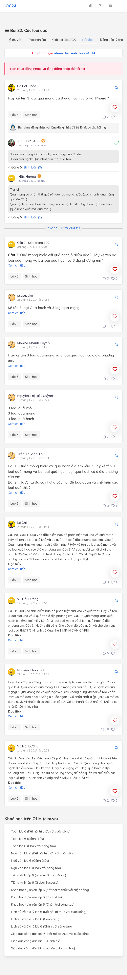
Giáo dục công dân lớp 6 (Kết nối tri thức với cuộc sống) (50, 934)
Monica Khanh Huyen (33, 343)
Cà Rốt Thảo (26, 86)
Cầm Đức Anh (29, 141)
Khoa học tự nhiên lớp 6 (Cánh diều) (36, 897)
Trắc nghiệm (37, 40)
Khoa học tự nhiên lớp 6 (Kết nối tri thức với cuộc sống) (50, 890)
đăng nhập (62, 69)
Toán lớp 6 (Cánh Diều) (27, 839)
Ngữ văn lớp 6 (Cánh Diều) (30, 860)
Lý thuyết (14, 40)
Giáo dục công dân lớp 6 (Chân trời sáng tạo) (43, 948)
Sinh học (31, 115)
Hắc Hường (27, 176)
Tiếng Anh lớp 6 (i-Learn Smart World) (38, 875)
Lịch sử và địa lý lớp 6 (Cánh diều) (35, 919)
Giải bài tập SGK (64, 40)
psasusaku (25, 295)
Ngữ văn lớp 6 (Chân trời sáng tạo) (36, 868)
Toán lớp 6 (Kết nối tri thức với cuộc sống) (40, 831)
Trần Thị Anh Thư (31, 454)
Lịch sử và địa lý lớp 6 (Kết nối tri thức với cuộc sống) (48, 912)
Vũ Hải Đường (27, 599)
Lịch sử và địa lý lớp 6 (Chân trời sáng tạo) (41, 926)
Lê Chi (22, 523)
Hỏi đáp (87, 40)
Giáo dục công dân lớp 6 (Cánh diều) (37, 941)
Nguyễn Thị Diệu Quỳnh (35, 396)
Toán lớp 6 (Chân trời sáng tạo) (33, 846)
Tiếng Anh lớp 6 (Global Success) (34, 882)
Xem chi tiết (16, 265)
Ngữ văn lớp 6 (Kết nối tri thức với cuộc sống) (43, 853)
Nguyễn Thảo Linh (31, 670)
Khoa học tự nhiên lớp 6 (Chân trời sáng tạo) (43, 904)
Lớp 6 (14, 115)
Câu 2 (21, 243)
